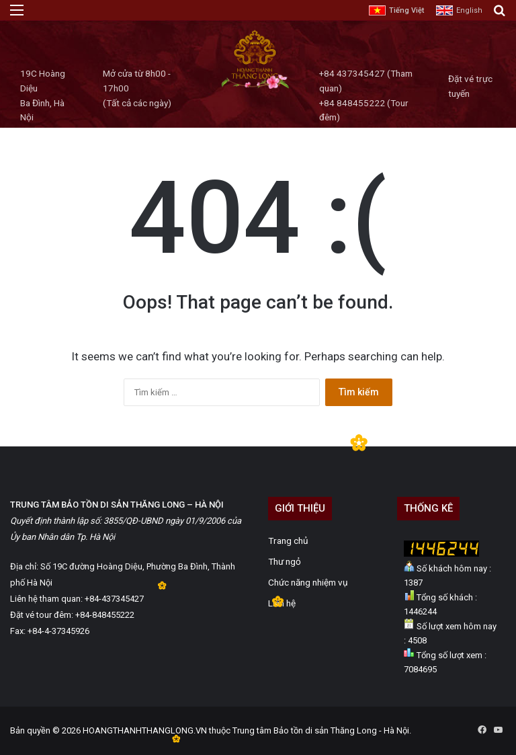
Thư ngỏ (284, 561)
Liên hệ (282, 603)
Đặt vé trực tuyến (470, 86)
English (469, 10)
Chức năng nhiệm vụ (308, 582)
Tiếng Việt (406, 10)
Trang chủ (288, 540)
